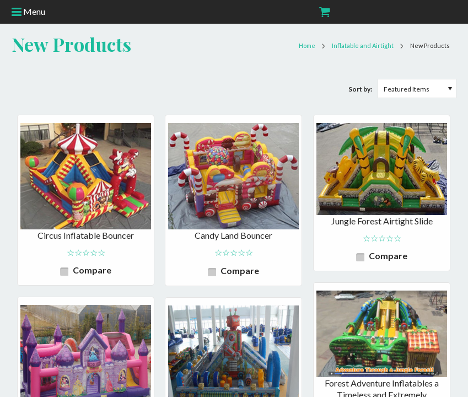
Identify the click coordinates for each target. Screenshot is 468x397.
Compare (92, 270)
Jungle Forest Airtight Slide (382, 221)
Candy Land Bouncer (233, 235)
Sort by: (360, 89)
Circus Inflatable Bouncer (85, 235)
